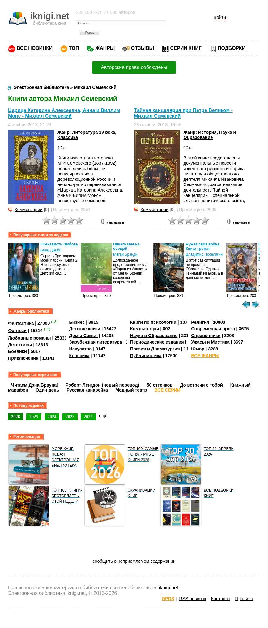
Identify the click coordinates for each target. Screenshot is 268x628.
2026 (15, 416)
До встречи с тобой (201, 385)
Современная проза (213, 328)
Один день (47, 390)
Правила (244, 598)
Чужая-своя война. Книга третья (203, 246)
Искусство (80, 348)
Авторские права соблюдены (134, 67)
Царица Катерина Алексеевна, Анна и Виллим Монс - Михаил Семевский (64, 113)
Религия (200, 322)
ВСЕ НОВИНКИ (35, 48)
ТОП (74, 48)
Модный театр (131, 390)
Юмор (197, 348)
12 (59, 147)
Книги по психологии (153, 322)
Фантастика (21, 322)
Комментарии (29, 209)
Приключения (23, 358)
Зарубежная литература (95, 342)
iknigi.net (168, 587)
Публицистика (146, 355)
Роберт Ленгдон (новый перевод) (102, 385)
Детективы (20, 344)
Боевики (17, 351)
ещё (103, 415)
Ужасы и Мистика (210, 342)
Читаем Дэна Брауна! (34, 385)
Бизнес (77, 322)
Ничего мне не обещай (126, 246)
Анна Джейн (50, 250)
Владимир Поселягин (204, 254)
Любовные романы (29, 338)
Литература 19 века (93, 132)
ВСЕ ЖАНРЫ (205, 355)
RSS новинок (192, 598)
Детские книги (84, 328)
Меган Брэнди (125, 254)
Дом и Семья (83, 335)
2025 (33, 416)
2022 (88, 416)
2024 (52, 416)
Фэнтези (17, 330)
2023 (70, 416)
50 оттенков (159, 385)
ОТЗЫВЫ (142, 48)
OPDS (168, 598)
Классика (67, 137)
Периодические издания (157, 342)
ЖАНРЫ (105, 48)
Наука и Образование (209, 135)
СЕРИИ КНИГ (186, 48)
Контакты (220, 598)
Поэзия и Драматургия (155, 348)
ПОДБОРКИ (231, 48)
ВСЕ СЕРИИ (167, 390)
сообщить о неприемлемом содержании (134, 561)
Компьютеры (144, 328)
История (207, 132)
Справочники (205, 335)
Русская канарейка (87, 390)
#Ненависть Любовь (59, 244)
